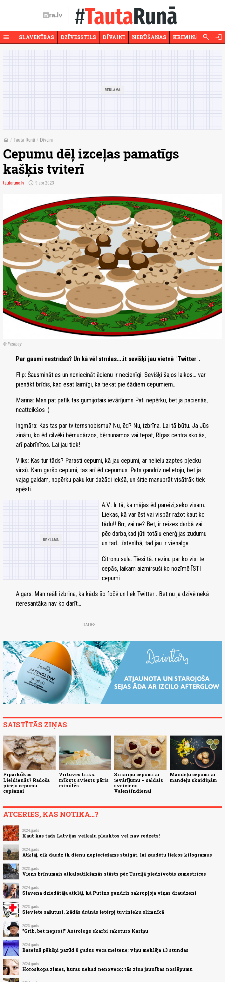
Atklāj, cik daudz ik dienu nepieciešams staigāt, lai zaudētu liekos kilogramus (117, 855)
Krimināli (189, 37)
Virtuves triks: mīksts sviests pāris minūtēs (84, 780)
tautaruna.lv (13, 182)
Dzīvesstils (78, 37)
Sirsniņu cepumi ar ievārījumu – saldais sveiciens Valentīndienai (138, 782)
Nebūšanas (149, 37)
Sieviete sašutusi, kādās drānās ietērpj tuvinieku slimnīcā (93, 912)
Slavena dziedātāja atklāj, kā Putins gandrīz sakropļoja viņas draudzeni (109, 893)
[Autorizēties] (218, 37)
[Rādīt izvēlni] (6, 37)
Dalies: (90, 624)
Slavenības (36, 37)
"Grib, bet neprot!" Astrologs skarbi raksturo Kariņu (85, 931)
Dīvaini (114, 37)
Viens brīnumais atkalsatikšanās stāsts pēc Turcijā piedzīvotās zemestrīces (114, 874)
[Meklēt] (206, 37)
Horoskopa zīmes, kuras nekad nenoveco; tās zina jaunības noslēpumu (107, 969)
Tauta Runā (24, 140)
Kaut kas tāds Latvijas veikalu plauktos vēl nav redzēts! (91, 836)
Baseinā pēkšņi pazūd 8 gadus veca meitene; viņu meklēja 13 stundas (105, 950)
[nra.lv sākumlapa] (52, 15)
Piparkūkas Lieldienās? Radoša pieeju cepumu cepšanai (26, 782)
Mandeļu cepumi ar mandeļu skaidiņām (193, 777)
